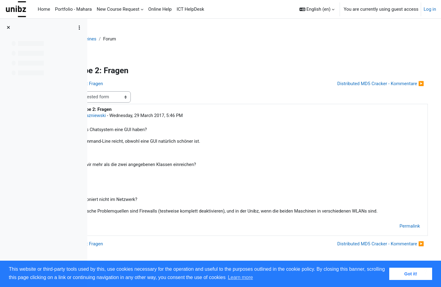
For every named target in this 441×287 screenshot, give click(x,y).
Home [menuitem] (44, 9)
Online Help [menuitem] (160, 9)
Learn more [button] (240, 277)
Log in (430, 9)
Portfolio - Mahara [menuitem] (73, 9)
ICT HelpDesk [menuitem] (190, 9)
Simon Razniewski (142, 116)
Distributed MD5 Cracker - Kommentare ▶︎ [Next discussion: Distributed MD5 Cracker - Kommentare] (372, 83)
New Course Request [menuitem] (118, 9)
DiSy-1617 (109, 39)
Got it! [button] (410, 273)
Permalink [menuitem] (401, 234)
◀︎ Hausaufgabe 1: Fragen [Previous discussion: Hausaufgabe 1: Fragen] (130, 83)
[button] (317, 9)
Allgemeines (139, 39)
